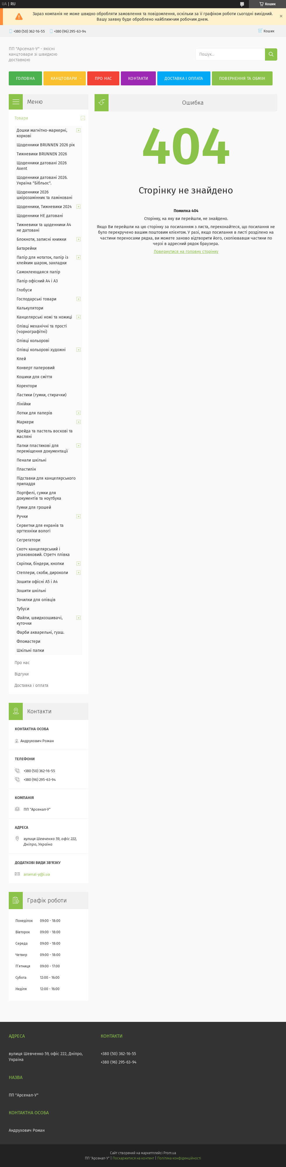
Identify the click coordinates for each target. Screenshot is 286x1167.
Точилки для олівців (36, 599)
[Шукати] (271, 54)
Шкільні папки (30, 650)
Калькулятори (30, 308)
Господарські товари (36, 299)
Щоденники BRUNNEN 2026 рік (46, 144)
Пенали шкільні (31, 460)
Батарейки (26, 248)
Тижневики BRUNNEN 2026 (42, 154)
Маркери (25, 422)
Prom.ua (169, 1153)
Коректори (27, 385)
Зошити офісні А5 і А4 (37, 581)
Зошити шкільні (31, 590)
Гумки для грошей (34, 507)
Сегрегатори (28, 540)
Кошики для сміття (34, 376)
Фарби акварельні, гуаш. (40, 632)
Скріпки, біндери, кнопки (40, 563)
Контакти (138, 78)
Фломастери (28, 641)
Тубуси (23, 608)
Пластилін (26, 469)
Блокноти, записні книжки (41, 239)
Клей (21, 358)
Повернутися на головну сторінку (186, 251)
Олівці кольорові (33, 340)
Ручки (22, 516)
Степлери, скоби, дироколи (42, 572)
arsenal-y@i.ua (37, 874)
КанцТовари (64, 78)
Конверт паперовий (36, 367)
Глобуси (24, 290)
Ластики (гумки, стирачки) (42, 394)
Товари (21, 118)
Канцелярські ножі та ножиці (44, 317)
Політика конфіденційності (179, 1158)
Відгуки (22, 674)
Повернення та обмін (242, 78)
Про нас (103, 78)
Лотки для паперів (34, 413)
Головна (25, 78)
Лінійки (24, 404)
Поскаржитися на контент (133, 1158)
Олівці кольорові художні (41, 349)
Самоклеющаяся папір (38, 272)
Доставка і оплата (184, 78)
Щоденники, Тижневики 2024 (44, 206)
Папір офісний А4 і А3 (37, 281)
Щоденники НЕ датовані (40, 215)
